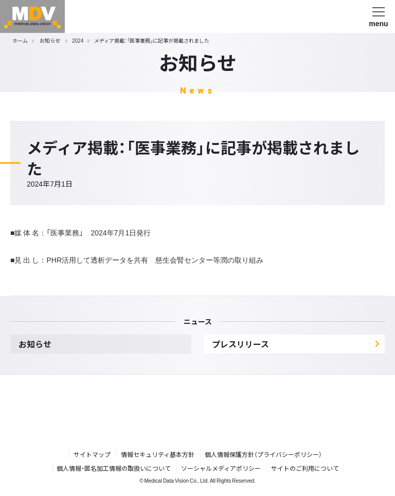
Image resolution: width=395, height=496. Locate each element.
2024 (77, 40)
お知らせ (50, 40)
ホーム (20, 40)
